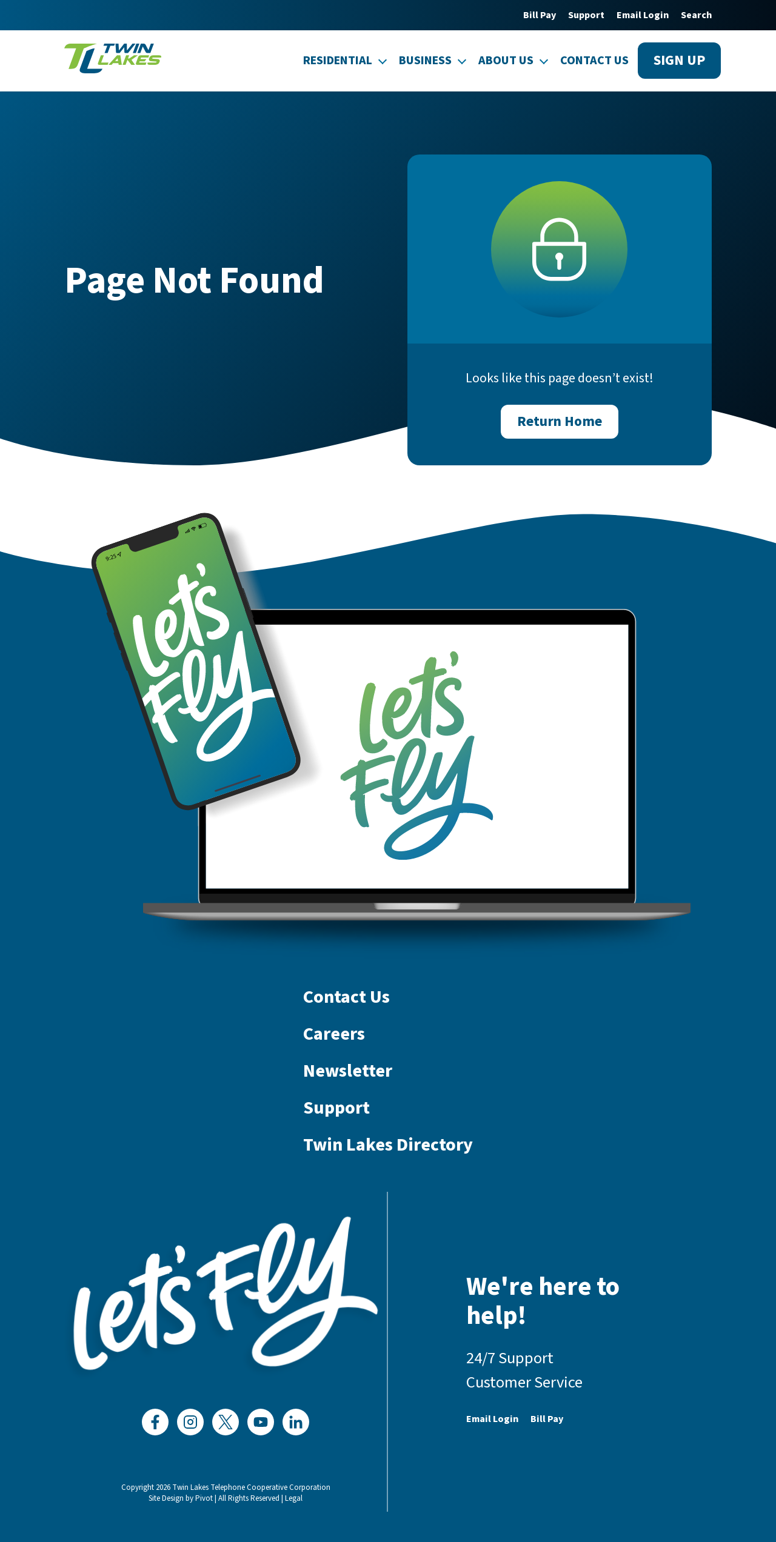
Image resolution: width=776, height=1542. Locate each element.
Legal (294, 1498)
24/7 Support (510, 1358)
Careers (334, 1034)
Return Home (559, 421)
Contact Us (594, 60)
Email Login (643, 15)
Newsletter (347, 1071)
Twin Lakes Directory (388, 1145)
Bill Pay (539, 15)
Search (696, 15)
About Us (506, 60)
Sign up (679, 60)
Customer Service (524, 1382)
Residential (337, 60)
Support (586, 15)
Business (425, 60)
